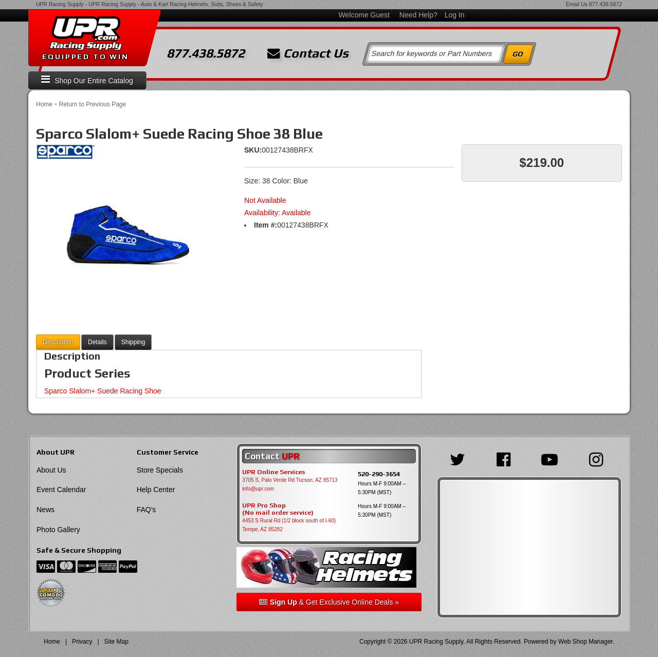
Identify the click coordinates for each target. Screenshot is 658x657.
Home (44, 104)
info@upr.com (258, 489)
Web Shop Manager (585, 641)
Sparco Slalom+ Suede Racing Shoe (102, 391)
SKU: (253, 150)
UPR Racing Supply (60, 4)
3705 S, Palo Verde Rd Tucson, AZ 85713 (289, 480)
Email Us (577, 4)
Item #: (265, 225)
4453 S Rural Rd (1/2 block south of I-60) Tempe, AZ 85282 (289, 525)
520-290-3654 (379, 474)
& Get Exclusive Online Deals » (329, 602)
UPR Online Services (273, 472)
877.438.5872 (605, 4)
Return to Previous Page (92, 104)
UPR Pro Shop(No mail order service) (278, 509)
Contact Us (308, 53)
